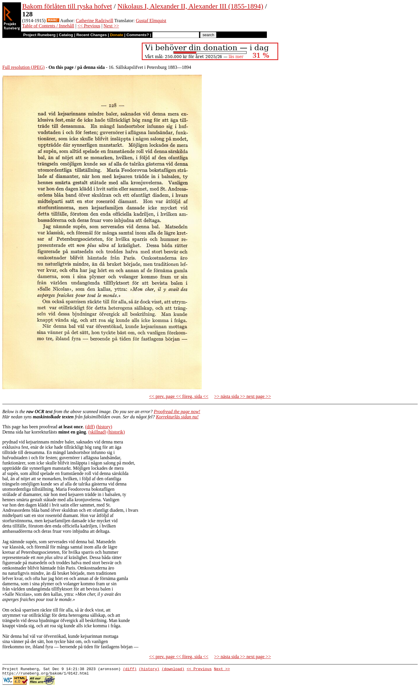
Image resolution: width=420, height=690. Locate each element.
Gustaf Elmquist (151, 20)
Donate (116, 35)
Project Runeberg (39, 35)
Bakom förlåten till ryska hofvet (67, 6)
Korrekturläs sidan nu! (177, 416)
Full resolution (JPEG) (23, 67)
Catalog (66, 35)
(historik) (116, 431)
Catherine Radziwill (94, 20)
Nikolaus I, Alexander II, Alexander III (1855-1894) (190, 6)
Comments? (138, 35)
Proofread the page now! (177, 411)
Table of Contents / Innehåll (48, 25)
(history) (104, 426)
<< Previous (89, 25)
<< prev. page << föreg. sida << (178, 396)
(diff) (90, 426)
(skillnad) (97, 431)
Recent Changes (91, 35)
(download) (173, 669)
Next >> (111, 25)
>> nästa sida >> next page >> (242, 396)
